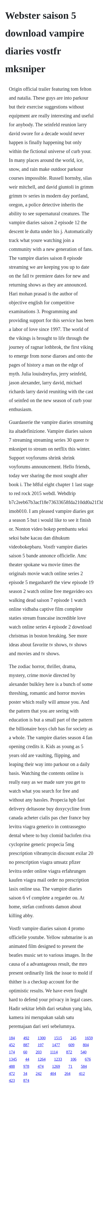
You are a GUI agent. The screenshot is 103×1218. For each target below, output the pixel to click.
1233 (58, 1059)
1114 (54, 1052)
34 (25, 1073)
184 (12, 1038)
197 (41, 1045)
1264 (42, 1059)
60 (25, 1052)
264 (67, 1073)
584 (84, 1066)
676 (88, 1059)
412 (82, 1073)
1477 (56, 1045)
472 (12, 1073)
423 (12, 1080)
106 (73, 1059)
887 (26, 1045)
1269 (56, 1066)
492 (26, 1038)
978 (26, 1066)
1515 (58, 1038)
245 (73, 1038)
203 (39, 1052)
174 (12, 1052)
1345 (13, 1059)
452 (12, 1045)
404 (53, 1073)
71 (70, 1066)
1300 (42, 1038)
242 (39, 1073)
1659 (89, 1038)
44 (27, 1059)
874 (26, 1080)
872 (69, 1052)
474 (41, 1066)
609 (71, 1045)
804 (86, 1045)
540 (84, 1052)
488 (12, 1066)
